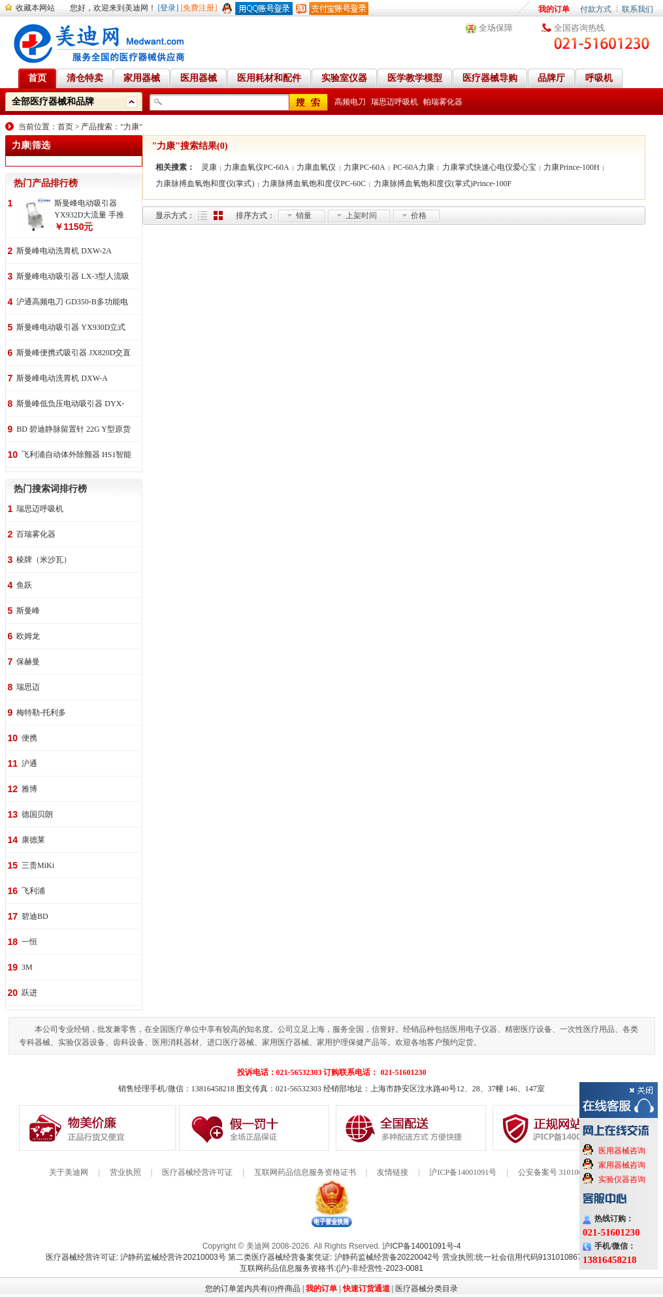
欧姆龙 (28, 636)
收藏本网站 (35, 7)
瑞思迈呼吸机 (394, 101)
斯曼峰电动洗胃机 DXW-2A (64, 250)
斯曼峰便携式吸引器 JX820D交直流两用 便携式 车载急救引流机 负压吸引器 (73, 353)
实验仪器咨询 (621, 1179)
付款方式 (595, 9)
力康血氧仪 (316, 167)
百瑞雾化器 (36, 534)
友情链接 (392, 1172)
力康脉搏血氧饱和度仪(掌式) (205, 183)
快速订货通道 (366, 1288)
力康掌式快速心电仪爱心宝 (489, 167)
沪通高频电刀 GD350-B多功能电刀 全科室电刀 (71, 302)
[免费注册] (199, 7)
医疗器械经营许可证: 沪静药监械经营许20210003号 (136, 1257)
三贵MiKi (38, 865)
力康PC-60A (364, 167)
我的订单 (554, 9)
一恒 (29, 941)
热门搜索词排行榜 (50, 489)
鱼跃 (24, 585)
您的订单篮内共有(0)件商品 (252, 1288)
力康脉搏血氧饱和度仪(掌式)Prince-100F (442, 183)
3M (27, 967)
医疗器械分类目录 (426, 1288)
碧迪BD (35, 916)
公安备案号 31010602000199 (566, 1172)
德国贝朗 (37, 814)
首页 (65, 126)
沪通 (29, 763)
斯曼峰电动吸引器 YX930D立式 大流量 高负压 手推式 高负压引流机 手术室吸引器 (70, 328)
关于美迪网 (68, 1172)
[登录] (168, 7)
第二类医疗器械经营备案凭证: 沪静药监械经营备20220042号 (334, 1257)
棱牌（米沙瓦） (43, 559)
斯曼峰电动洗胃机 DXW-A (62, 378)
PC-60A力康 (413, 167)
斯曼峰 (28, 610)
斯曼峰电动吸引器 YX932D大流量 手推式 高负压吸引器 (89, 210)
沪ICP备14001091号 (462, 1172)
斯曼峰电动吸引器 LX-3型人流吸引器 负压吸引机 (72, 277)
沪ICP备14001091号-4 (421, 1246)
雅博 (29, 788)
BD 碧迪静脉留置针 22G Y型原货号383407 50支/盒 (73, 430)
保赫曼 (28, 661)
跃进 (29, 992)
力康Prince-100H (571, 167)
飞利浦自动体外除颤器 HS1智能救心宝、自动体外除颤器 (76, 455)
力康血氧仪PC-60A (256, 167)
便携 (29, 738)
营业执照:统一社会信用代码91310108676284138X (530, 1257)
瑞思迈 (28, 687)
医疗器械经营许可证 (197, 1172)
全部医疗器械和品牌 (53, 101)
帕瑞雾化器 (442, 101)
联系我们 (637, 9)
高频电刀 (350, 101)
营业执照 (125, 1172)
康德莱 (33, 839)
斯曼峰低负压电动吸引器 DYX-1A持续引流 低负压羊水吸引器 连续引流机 (70, 404)
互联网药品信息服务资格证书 (305, 1172)
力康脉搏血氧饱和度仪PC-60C (314, 183)
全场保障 (496, 28)
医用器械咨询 (621, 1150)
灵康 (209, 167)
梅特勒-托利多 (41, 712)
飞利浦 (33, 890)
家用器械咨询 (621, 1165)
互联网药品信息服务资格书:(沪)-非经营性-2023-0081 (331, 1268)
